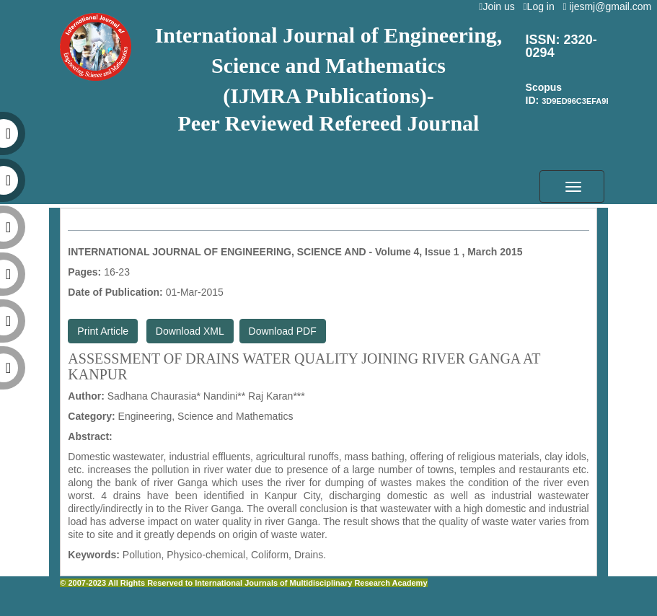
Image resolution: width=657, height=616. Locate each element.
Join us (499, 6)
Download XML (190, 331)
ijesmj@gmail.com (610, 6)
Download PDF (283, 331)
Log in (541, 6)
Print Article (102, 331)
